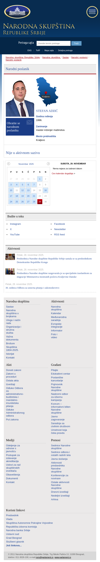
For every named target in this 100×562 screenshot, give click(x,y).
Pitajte (54, 370)
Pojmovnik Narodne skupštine (57, 387)
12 (22, 190)
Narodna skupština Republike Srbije (23, 57)
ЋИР (38, 50)
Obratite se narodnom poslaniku (13, 127)
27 (28, 202)
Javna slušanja (59, 458)
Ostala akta (12, 380)
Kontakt (10, 357)
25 (17, 202)
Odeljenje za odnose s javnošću (13, 448)
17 (11, 196)
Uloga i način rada (13, 322)
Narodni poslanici (79, 57)
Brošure (10, 343)
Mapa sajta (49, 50)
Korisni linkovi (15, 510)
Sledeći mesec (48, 163)
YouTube (15, 234)
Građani (56, 365)
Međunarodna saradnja (58, 319)
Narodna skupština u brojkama (12, 313)
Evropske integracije (56, 325)
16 (45, 190)
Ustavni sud (12, 534)
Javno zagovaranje (58, 418)
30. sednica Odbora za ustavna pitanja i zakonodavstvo (32, 287)
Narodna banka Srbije (18, 530)
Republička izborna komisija (21, 526)
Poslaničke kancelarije (57, 379)
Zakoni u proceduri (11, 375)
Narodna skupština (51, 57)
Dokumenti (12, 478)
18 (17, 196)
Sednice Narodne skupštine (60, 447)
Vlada (9, 519)
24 (11, 202)
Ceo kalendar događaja (62, 173)
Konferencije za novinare (59, 477)
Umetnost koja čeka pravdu (59, 431)
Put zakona (12, 419)
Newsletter (60, 229)
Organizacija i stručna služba (13, 329)
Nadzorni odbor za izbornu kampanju (59, 397)
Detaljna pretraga (65, 50)
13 (28, 190)
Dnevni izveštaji (59, 491)
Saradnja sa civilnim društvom (60, 425)
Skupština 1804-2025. (12, 348)
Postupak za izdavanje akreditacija (13, 458)
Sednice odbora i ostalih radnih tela (61, 454)
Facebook (59, 223)
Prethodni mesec (8, 163)
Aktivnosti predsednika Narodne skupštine (58, 467)
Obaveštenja (13, 474)
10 (11, 190)
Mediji (10, 440)
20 (28, 196)
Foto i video (54, 336)
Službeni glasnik (15, 541)
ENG (30, 50)
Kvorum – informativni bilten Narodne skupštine (61, 408)
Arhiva (54, 499)
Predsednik (12, 515)
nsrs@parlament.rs (44, 557)
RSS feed (59, 234)
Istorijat (10, 353)
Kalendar (56, 313)
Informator (56, 330)
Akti (9, 365)
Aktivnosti (57, 301)
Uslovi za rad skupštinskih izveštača (13, 467)
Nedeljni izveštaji (60, 495)
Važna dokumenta (12, 338)
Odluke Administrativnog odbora (15, 412)
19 (22, 196)
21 (34, 196)
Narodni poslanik (14, 60)
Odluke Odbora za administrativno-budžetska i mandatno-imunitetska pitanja (15, 397)
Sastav (65, 57)
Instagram (15, 223)
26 (22, 202)
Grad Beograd (14, 537)
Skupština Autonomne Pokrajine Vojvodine (29, 522)
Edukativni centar (60, 373)
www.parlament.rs (63, 557)
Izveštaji (10, 384)
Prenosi (56, 440)
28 (34, 202)
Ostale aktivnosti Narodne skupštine (60, 485)
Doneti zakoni (13, 370)
